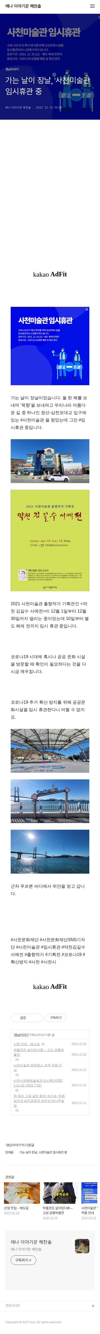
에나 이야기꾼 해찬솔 (23, 6)
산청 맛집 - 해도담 (27, 1044)
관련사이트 (12, 1306)
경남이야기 (21, 1035)
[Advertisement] (50, 198)
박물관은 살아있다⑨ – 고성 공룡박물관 (39, 1052)
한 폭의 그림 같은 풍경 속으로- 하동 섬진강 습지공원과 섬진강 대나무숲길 (39, 1100)
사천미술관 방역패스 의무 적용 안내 (38, 1067)
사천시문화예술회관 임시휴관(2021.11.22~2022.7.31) (38, 1083)
